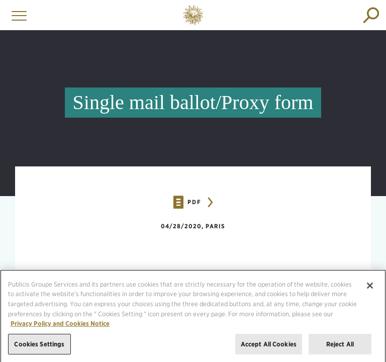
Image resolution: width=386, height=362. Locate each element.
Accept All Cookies (269, 347)
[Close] (370, 289)
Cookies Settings (39, 347)
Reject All (340, 347)
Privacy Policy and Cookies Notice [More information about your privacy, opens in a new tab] (60, 326)
